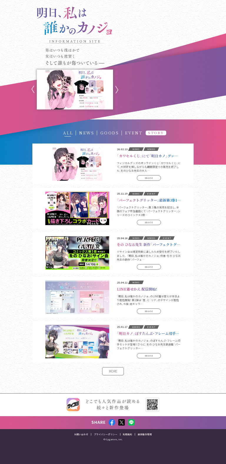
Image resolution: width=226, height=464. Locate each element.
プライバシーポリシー (105, 444)
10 (96, 115)
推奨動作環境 (145, 444)
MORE (113, 371)
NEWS (86, 133)
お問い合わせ (81, 444)
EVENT (134, 133)
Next (117, 89)
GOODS (109, 133)
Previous (33, 89)
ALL (68, 133)
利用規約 (127, 444)
